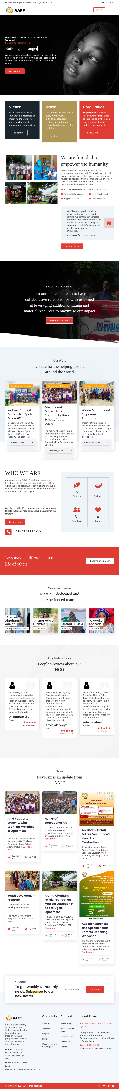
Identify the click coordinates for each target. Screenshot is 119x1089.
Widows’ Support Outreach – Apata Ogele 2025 (20, 414)
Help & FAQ (66, 1024)
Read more (50, 838)
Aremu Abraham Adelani (12, 620)
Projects (45, 1034)
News (44, 1039)
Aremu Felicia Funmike (43, 622)
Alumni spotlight (67, 1037)
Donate (99, 9)
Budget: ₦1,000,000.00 (89, 1045)
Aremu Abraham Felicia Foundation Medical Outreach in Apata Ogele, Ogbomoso (59, 904)
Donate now (15, 522)
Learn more (15, 71)
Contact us (65, 1042)
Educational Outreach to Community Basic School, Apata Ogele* (57, 415)
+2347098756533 (19, 1062)
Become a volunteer (59, 320)
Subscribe (95, 989)
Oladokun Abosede (96, 622)
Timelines (46, 1029)
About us (46, 1024)
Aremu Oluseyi (72, 624)
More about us (72, 246)
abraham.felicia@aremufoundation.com (22, 1069)
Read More (18, 132)
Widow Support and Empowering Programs (96, 414)
